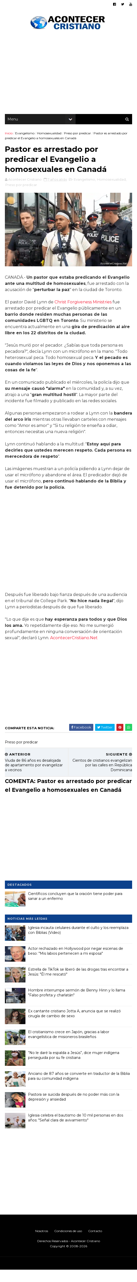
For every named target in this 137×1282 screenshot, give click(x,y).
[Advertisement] (68, 75)
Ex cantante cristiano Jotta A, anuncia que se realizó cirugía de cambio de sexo (74, 1026)
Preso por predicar (77, 135)
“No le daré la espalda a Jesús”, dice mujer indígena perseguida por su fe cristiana (74, 1067)
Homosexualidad (49, 135)
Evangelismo (25, 135)
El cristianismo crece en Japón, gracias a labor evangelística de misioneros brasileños (68, 1046)
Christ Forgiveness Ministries (83, 305)
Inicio (9, 135)
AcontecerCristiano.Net (74, 641)
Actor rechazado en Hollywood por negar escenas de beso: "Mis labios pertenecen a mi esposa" (75, 963)
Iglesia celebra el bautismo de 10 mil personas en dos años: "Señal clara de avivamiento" (75, 1130)
